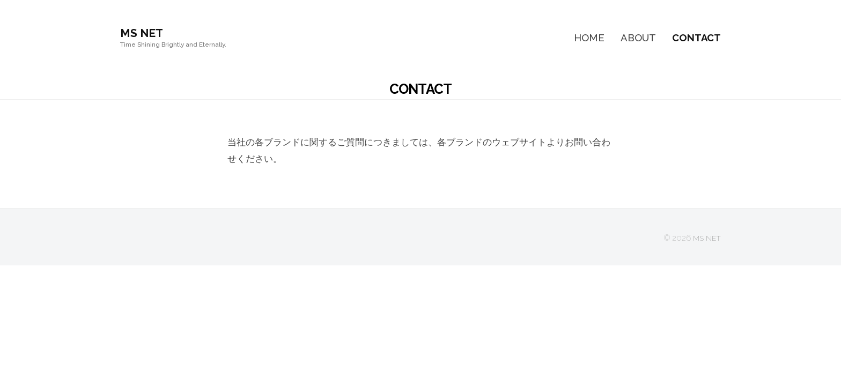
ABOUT (638, 37)
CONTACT (696, 37)
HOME (589, 37)
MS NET (143, 33)
